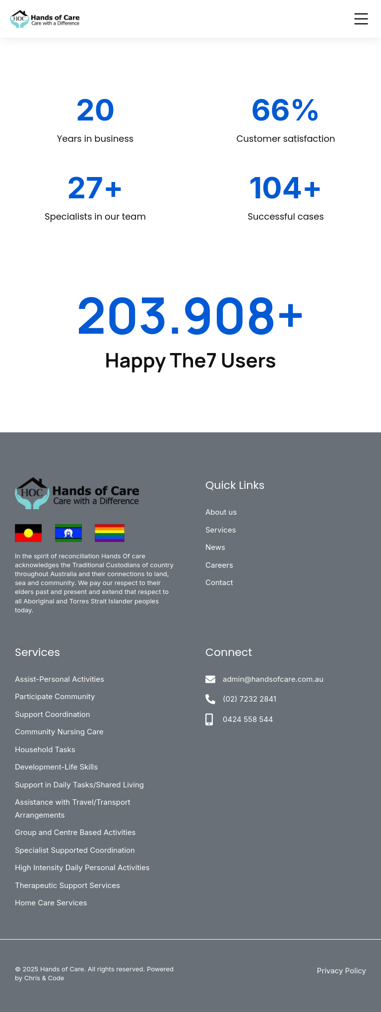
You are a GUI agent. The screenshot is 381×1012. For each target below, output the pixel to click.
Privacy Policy (341, 970)
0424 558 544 (248, 719)
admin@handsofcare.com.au (273, 679)
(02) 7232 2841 (249, 699)
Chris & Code (44, 978)
